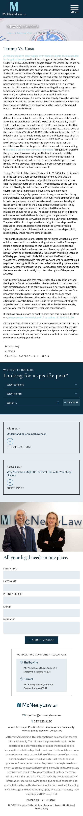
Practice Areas (36, 727)
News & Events (29, 731)
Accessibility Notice (64, 806)
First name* (10, 569)
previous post (19, 445)
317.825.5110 (43, 722)
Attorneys (21, 727)
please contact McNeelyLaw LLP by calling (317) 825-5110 (41, 317)
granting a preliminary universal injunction (29, 149)
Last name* (10, 581)
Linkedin (43, 356)
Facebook (32, 800)
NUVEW (12, 806)
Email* (7, 607)
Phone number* (12, 594)
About (11, 727)
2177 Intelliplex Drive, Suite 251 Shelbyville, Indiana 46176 (41, 669)
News (11, 351)
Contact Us (56, 731)
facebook (26, 356)
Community (68, 727)
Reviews (44, 731)
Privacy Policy (41, 809)
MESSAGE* (9, 619)
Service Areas (53, 727)
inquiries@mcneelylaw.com (43, 716)
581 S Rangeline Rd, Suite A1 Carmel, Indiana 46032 (39, 686)
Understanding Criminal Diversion (26, 433)
